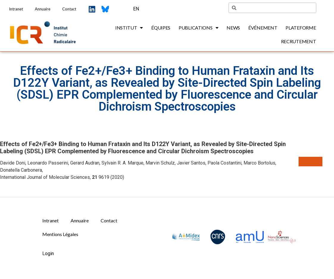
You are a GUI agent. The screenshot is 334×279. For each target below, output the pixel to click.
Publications (198, 27)
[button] (310, 161)
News (233, 27)
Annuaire (42, 9)
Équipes (160, 27)
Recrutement (298, 41)
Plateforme (300, 27)
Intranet (16, 9)
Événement (262, 27)
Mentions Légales (60, 234)
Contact (69, 9)
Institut (129, 27)
